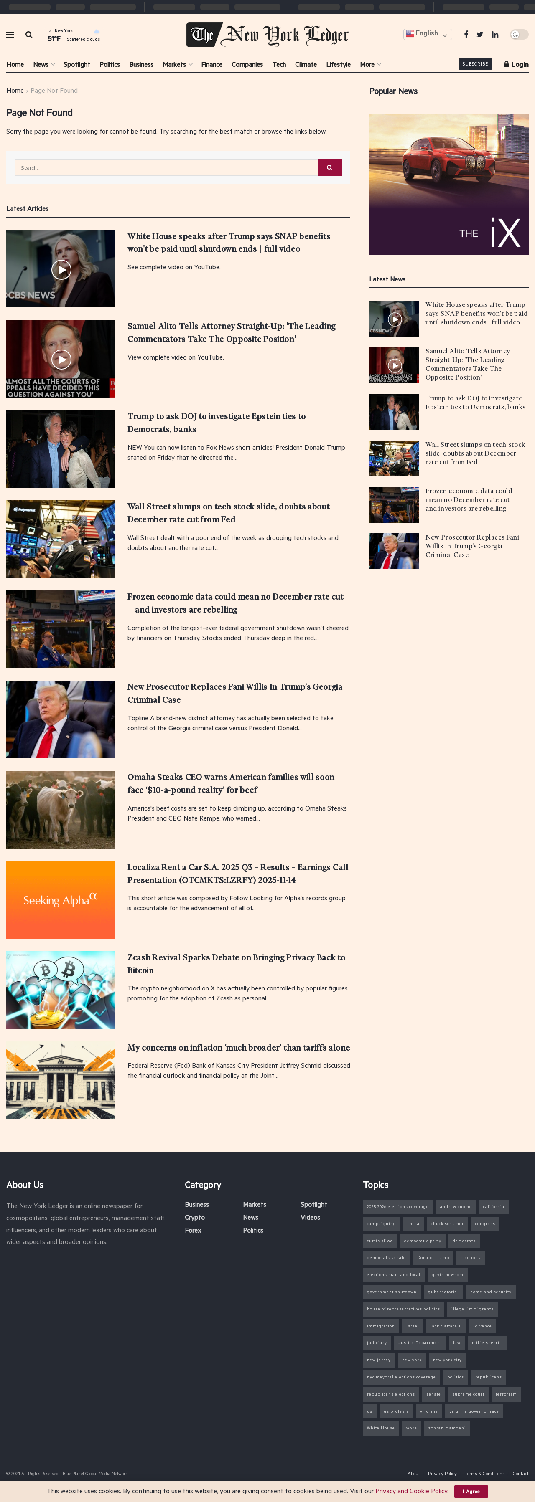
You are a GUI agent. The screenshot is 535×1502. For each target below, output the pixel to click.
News (40, 64)
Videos (310, 1217)
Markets (174, 64)
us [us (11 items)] (369, 1411)
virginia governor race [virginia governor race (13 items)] (474, 1411)
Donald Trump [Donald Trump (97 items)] (433, 1257)
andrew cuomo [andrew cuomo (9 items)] (456, 1206)
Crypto (195, 1217)
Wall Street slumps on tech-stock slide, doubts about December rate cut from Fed (475, 453)
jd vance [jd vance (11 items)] (483, 1326)
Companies (247, 64)
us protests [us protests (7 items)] (396, 1411)
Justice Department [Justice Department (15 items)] (420, 1342)
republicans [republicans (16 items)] (488, 1377)
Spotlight (77, 64)
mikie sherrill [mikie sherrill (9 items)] (487, 1342)
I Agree (471, 1491)
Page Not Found (54, 90)
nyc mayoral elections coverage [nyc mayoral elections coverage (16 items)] (401, 1377)
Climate (306, 64)
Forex (193, 1230)
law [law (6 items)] (457, 1342)
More (367, 64)
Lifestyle (338, 64)
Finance (211, 64)
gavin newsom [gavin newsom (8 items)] (448, 1274)
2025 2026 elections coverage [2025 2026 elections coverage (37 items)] (398, 1206)
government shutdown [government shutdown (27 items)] (392, 1291)
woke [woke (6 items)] (411, 1428)
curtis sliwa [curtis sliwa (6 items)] (380, 1241)
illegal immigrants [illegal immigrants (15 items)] (472, 1309)
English (422, 33)
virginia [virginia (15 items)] (429, 1411)
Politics (109, 64)
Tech (279, 64)
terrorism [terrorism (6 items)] (506, 1394)
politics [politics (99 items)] (455, 1377)
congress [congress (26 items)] (485, 1223)
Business (141, 64)
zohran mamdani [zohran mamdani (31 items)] (447, 1428)
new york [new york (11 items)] (412, 1360)
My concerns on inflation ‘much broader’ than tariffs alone (238, 1047)
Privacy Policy (442, 1473)
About (414, 1473)
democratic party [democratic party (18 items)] (422, 1241)
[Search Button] (330, 167)
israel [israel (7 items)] (412, 1326)
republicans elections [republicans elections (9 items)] (391, 1394)
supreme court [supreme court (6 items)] (468, 1394)
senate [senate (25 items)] (433, 1394)
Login (516, 64)
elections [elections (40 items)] (471, 1257)
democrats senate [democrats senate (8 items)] (386, 1257)
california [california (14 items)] (493, 1206)
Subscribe (475, 64)
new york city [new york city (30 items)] (447, 1360)
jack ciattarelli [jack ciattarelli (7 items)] (446, 1326)
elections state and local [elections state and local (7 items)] (393, 1274)
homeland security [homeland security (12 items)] (491, 1291)
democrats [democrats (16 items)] (464, 1241)
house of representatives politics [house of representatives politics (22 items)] (403, 1309)
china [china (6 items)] (414, 1223)
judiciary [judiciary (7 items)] (377, 1342)
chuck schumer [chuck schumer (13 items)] (447, 1223)
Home (15, 64)
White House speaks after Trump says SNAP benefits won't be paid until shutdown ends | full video (476, 313)
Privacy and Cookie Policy (411, 1490)
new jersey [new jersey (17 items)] (379, 1360)
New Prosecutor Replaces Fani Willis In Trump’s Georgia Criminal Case (472, 546)
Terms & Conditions (485, 1473)
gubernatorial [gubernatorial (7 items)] (443, 1291)
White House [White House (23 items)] (381, 1428)
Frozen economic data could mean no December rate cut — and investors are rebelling (470, 499)
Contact (521, 1473)
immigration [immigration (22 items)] (381, 1326)
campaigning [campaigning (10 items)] (381, 1223)
